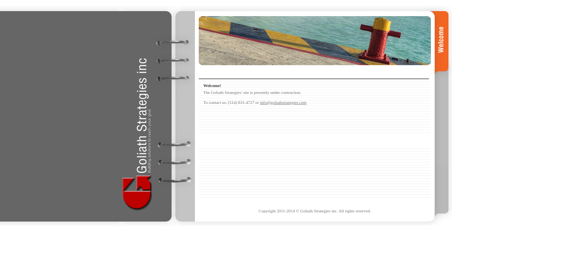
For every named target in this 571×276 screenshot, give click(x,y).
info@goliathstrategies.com (283, 102)
